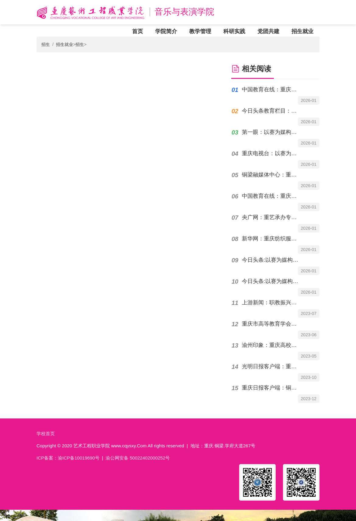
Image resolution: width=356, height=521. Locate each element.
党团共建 (268, 31)
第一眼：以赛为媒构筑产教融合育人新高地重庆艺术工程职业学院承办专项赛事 (272, 132)
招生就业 (302, 31)
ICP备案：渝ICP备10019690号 (68, 457)
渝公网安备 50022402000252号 (138, 457)
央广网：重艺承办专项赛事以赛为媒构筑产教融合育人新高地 (272, 217)
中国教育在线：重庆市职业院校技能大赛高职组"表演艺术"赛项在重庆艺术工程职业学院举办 (272, 196)
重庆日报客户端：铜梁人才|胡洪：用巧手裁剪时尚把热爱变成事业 (272, 388)
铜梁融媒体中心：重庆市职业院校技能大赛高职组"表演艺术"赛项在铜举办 (272, 175)
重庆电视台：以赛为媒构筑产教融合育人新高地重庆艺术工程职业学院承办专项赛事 (272, 153)
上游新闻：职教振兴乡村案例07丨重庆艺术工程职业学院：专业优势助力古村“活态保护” (272, 302)
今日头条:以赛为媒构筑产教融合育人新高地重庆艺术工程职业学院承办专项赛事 (272, 260)
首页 (137, 31)
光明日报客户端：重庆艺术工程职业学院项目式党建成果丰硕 (272, 366)
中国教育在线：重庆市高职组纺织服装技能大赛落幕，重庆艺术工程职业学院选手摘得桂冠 (272, 89)
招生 (45, 44)
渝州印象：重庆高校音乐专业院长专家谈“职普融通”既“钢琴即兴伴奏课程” (272, 345)
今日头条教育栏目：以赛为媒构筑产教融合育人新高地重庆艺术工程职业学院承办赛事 (272, 111)
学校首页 (46, 433)
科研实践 (234, 31)
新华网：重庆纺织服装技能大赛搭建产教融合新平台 (272, 239)
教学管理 (200, 31)
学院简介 (166, 31)
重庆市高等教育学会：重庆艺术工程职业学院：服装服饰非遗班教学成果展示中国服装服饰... (272, 324)
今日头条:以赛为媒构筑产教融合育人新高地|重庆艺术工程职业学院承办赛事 (272, 281)
